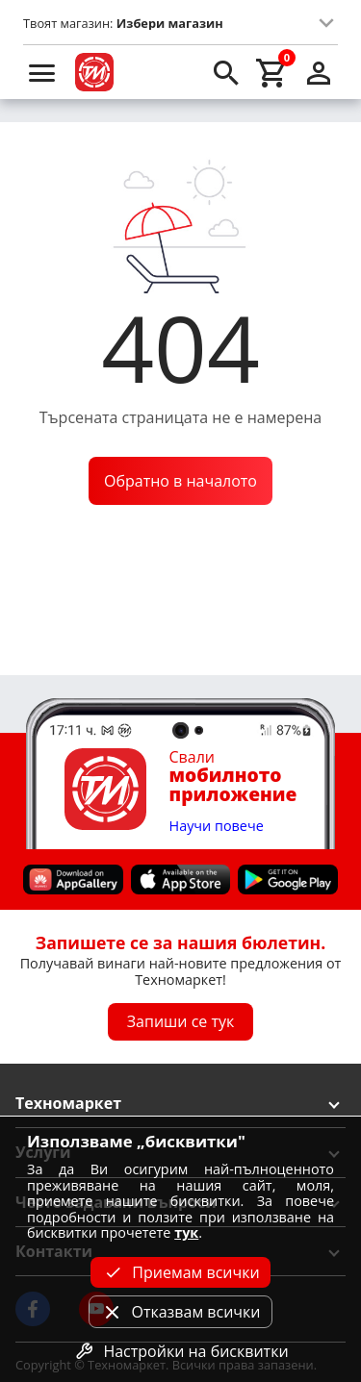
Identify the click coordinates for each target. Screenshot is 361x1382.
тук (186, 1232)
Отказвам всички (180, 1311)
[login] (318, 72)
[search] (226, 72)
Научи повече (216, 826)
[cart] (272, 72)
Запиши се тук (181, 1021)
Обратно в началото (180, 480)
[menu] (42, 72)
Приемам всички (180, 1272)
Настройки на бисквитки (180, 1351)
